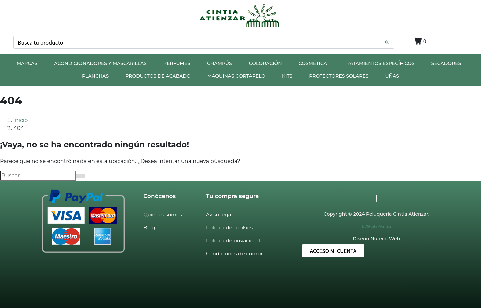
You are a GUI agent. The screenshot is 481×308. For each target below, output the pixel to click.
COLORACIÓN (265, 63)
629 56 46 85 (376, 226)
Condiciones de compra (235, 253)
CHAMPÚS (219, 63)
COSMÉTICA (313, 63)
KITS (287, 76)
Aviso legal (219, 214)
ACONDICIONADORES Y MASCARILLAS (100, 63)
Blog (149, 227)
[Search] (387, 42)
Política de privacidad (233, 240)
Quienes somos (162, 214)
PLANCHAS (95, 76)
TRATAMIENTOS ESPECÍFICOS (379, 63)
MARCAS (27, 63)
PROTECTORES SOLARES (338, 76)
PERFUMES (176, 63)
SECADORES (446, 63)
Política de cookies (229, 227)
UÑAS (392, 76)
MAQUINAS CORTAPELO (236, 76)
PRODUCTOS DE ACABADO (158, 76)
